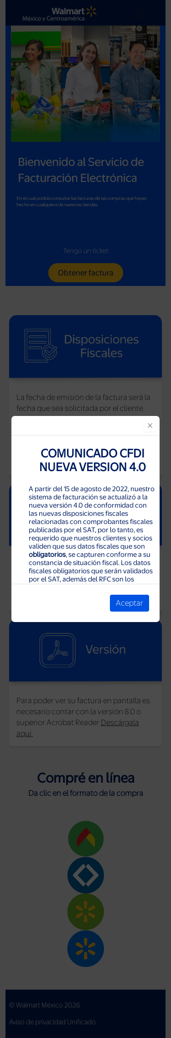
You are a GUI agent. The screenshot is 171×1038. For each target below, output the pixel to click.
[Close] (150, 425)
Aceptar (129, 602)
